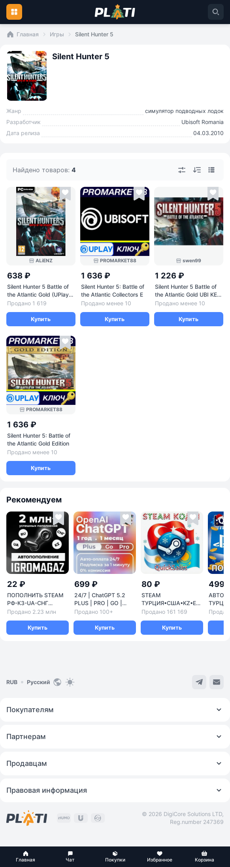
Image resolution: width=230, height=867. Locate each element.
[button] (25, 856)
